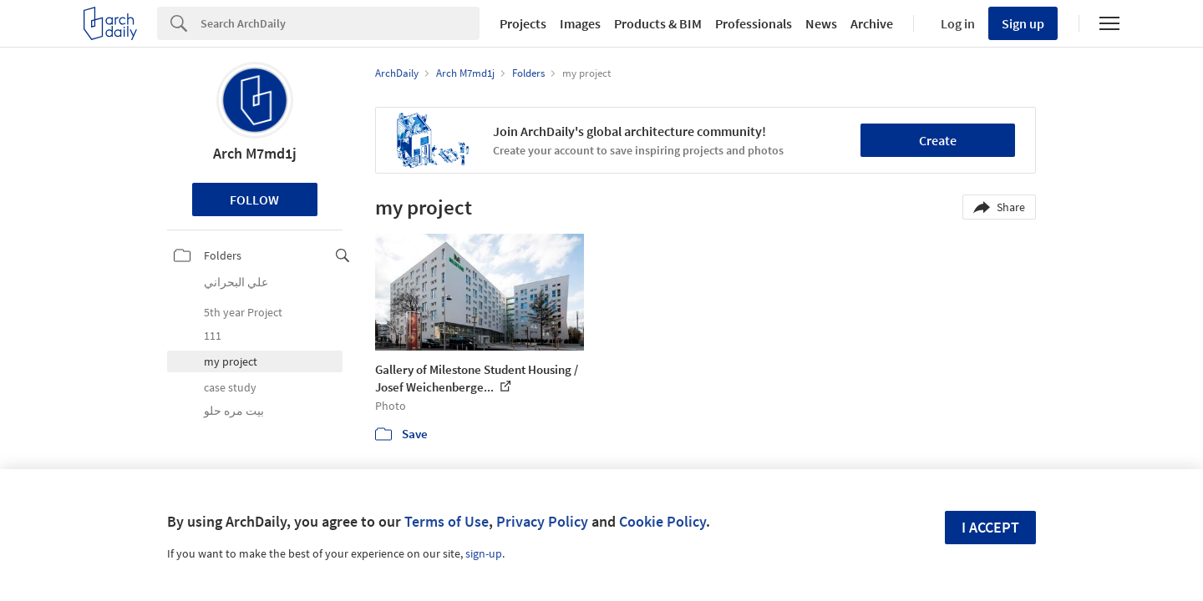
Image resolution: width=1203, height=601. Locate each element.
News (821, 23)
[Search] (340, 23)
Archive (871, 23)
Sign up (1023, 23)
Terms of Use (446, 521)
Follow (254, 199)
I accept (990, 527)
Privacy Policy (542, 521)
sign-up (483, 553)
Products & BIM (658, 23)
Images (580, 23)
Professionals (753, 23)
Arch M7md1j (255, 153)
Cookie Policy (662, 521)
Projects (523, 23)
